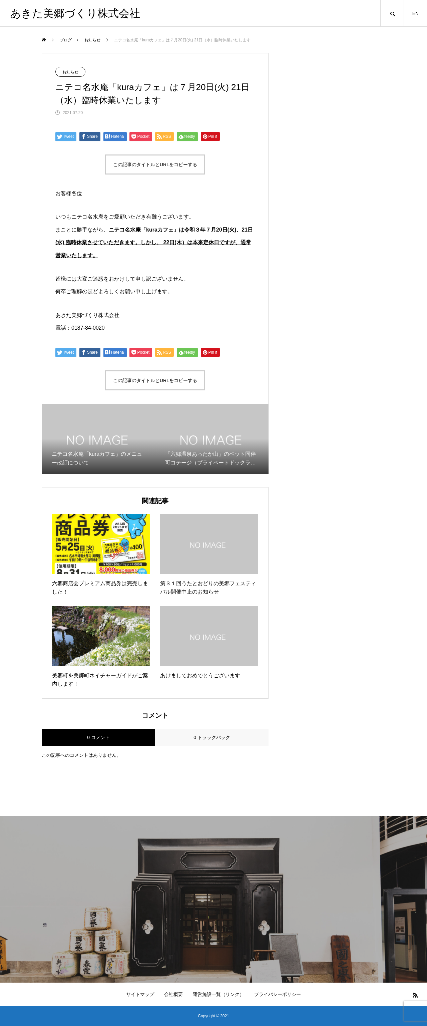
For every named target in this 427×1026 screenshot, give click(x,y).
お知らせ (70, 72)
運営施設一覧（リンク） (218, 994)
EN (415, 13)
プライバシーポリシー (277, 994)
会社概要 (173, 994)
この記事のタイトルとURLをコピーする (155, 164)
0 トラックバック (211, 737)
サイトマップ (140, 994)
